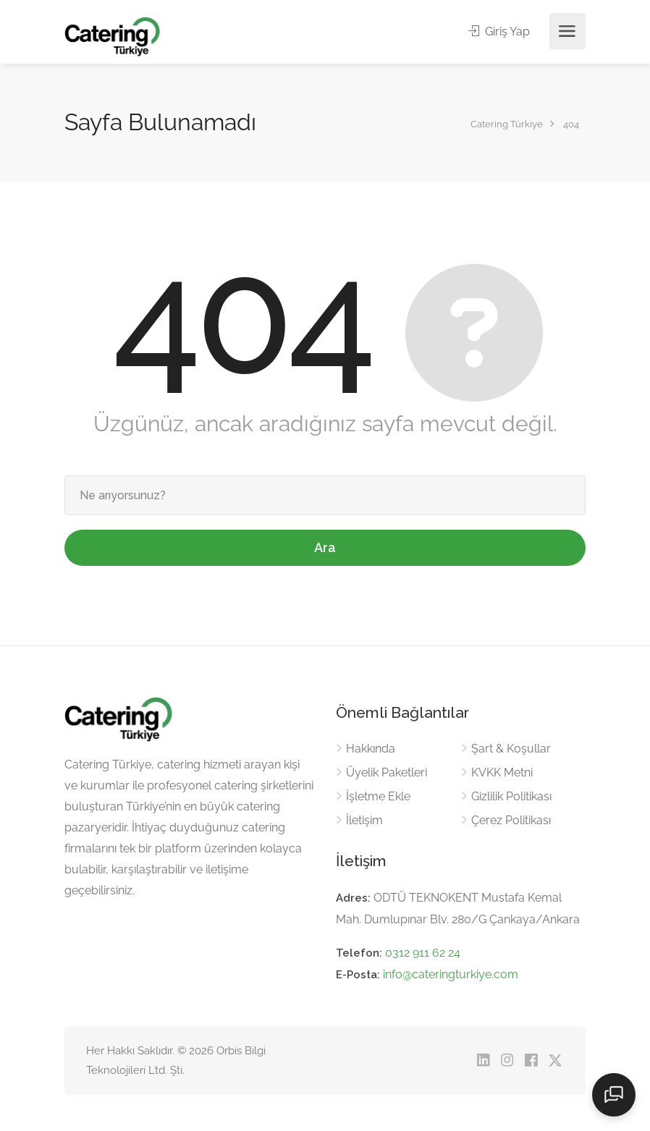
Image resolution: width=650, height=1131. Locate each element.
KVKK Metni (502, 772)
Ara (325, 547)
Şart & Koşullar (511, 748)
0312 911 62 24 (422, 953)
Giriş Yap (499, 31)
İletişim (364, 820)
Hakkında (370, 748)
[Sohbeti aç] (614, 1095)
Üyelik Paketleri (386, 772)
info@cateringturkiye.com (450, 974)
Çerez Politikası (511, 820)
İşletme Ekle (378, 796)
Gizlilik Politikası (511, 796)
